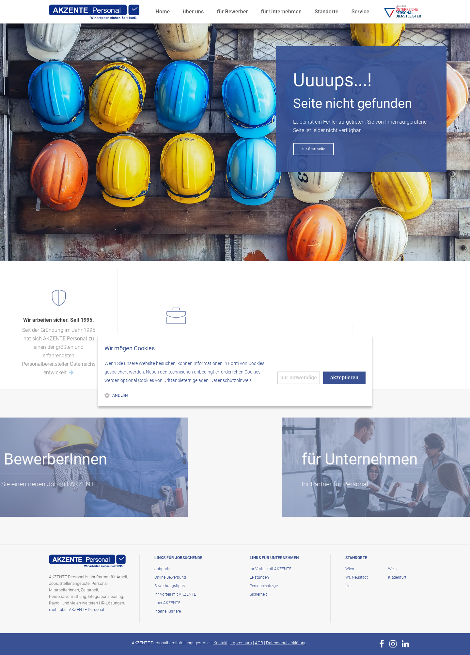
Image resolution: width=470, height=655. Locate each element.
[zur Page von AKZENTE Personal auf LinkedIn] (405, 644)
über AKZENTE (167, 603)
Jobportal (162, 569)
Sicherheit (258, 594)
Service (360, 11)
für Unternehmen (281, 11)
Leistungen (259, 577)
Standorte (326, 11)
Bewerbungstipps (169, 586)
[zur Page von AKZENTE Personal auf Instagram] (393, 644)
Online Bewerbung (170, 577)
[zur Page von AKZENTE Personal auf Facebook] (381, 644)
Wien (349, 569)
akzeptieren (344, 377)
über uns (193, 11)
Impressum (241, 642)
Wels (392, 569)
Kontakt (220, 642)
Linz (348, 586)
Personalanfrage (264, 586)
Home (163, 11)
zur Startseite (313, 149)
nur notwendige (298, 377)
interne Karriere (167, 611)
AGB (259, 642)
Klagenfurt (397, 577)
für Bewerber (232, 11)
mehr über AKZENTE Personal (76, 609)
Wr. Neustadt (356, 577)
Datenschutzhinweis (231, 380)
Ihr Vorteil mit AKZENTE (175, 594)
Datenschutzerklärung (286, 642)
